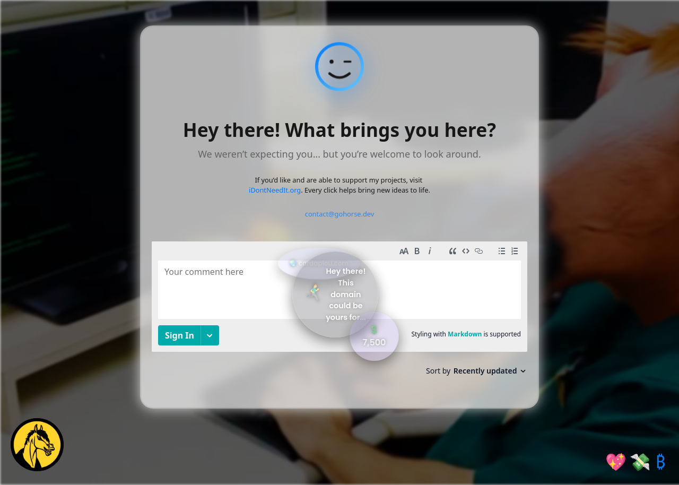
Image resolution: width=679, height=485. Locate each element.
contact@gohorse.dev (340, 214)
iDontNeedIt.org (275, 190)
